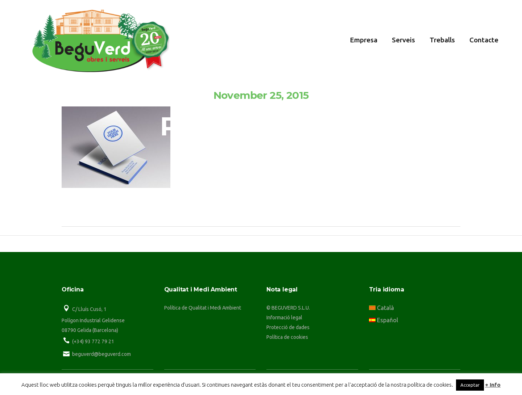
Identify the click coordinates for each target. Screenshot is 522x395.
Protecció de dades (288, 327)
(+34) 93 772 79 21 (93, 341)
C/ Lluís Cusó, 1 (89, 309)
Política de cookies (287, 337)
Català (381, 307)
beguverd (267, 189)
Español (383, 320)
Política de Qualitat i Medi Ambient (202, 308)
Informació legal (284, 317)
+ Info (493, 385)
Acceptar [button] (470, 384)
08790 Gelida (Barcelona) (90, 330)
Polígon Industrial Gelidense (93, 320)
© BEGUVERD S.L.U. (288, 308)
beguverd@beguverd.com (101, 354)
